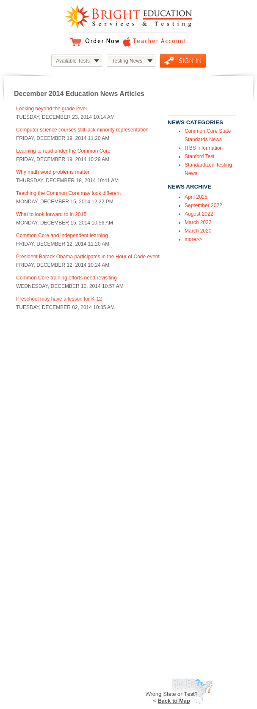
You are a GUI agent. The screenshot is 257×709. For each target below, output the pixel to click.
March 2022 (198, 222)
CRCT (19, 534)
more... (20, 572)
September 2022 (203, 205)
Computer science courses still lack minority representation (82, 130)
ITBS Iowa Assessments (39, 489)
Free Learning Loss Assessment (48, 565)
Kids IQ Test (25, 557)
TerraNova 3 (25, 519)
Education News (143, 619)
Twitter (132, 635)
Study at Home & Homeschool (46, 481)
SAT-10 (20, 527)
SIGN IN (190, 61)
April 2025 (196, 197)
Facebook (136, 627)
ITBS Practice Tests (34, 496)
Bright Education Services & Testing (129, 16)
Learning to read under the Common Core (63, 151)
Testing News (127, 61)
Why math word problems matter (52, 172)
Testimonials (139, 604)
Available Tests (73, 61)
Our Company (141, 481)
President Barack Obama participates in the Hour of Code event (88, 257)
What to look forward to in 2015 (51, 214)
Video (131, 642)
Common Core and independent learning (62, 235)
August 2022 (199, 214)
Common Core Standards (40, 550)
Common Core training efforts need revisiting (66, 278)
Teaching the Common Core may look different (68, 193)
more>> (193, 239)
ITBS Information (204, 148)
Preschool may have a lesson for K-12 (59, 299)
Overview (33, 377)
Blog (130, 612)
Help (17, 597)
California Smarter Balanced (43, 512)
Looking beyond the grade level (51, 109)
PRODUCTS (34, 470)
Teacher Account (160, 41)
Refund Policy (27, 604)
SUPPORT (31, 585)
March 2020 (198, 231)
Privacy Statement (145, 496)
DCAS (19, 542)
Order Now (102, 41)
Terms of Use (140, 489)
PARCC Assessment (35, 504)
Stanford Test (200, 156)
